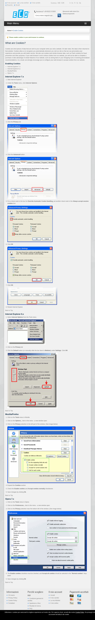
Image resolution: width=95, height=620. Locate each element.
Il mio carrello (36, 3)
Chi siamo (11, 595)
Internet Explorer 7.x (13, 66)
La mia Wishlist (55, 600)
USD (59, 3)
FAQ (30, 608)
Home (9, 30)
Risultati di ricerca (35, 606)
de (80, 3)
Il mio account (11, 3)
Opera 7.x (10, 73)
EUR (62, 3)
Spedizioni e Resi (35, 603)
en (73, 3)
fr (75, 3)
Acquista (10, 5)
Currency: (54, 3)
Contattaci (11, 603)
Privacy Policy (12, 598)
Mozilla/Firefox (12, 71)
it (70, 3)
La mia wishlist (24, 3)
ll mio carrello (54, 598)
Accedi (18, 5)
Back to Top (9, 310)
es (78, 3)
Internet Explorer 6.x (13, 69)
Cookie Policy (12, 600)
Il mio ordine (54, 603)
